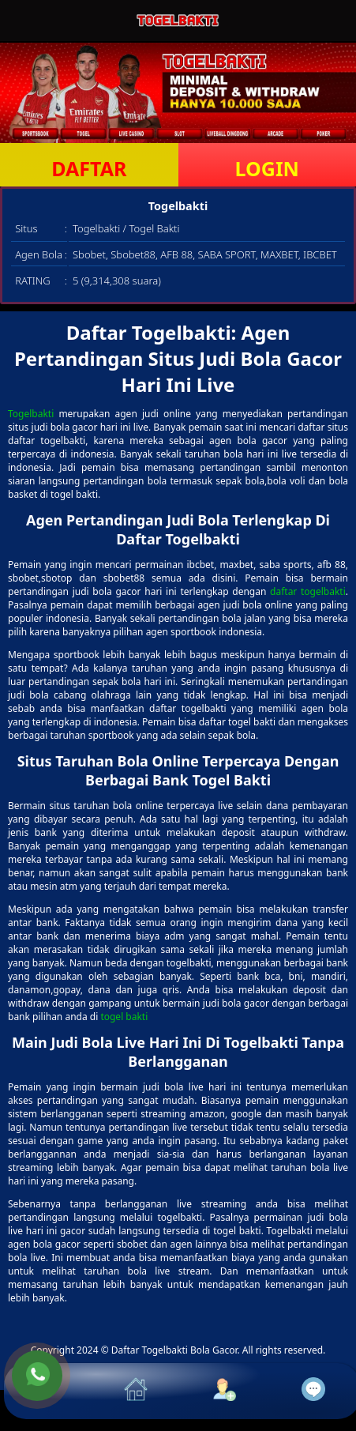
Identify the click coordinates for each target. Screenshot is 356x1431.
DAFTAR (88, 168)
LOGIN (267, 168)
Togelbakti (31, 413)
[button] (48, 1391)
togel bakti (124, 1016)
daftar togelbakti (308, 591)
